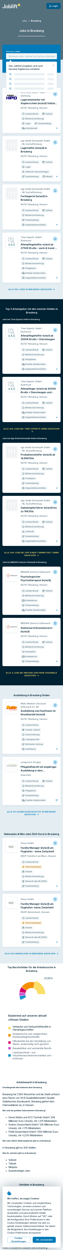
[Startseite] (11, 6)
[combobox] (31, 56)
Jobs (24, 20)
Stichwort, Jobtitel (13, 52)
